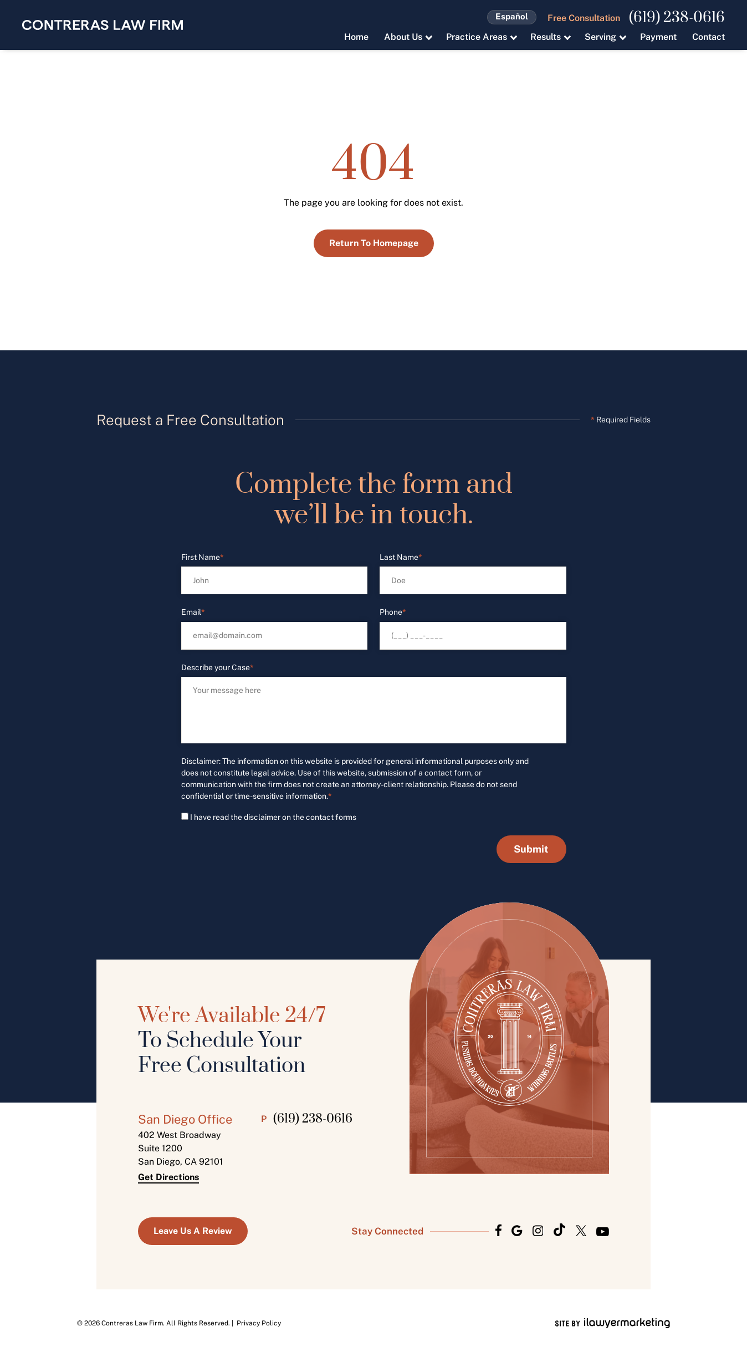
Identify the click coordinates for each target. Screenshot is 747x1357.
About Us (403, 37)
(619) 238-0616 (677, 18)
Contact (708, 37)
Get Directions (168, 1177)
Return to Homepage (373, 243)
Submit (531, 849)
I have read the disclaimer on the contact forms (273, 817)
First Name (202, 557)
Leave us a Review (193, 1231)
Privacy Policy (259, 1323)
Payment (658, 37)
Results (545, 37)
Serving (600, 37)
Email (193, 612)
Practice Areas (476, 37)
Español (511, 16)
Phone (393, 612)
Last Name (401, 557)
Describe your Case (217, 668)
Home (356, 37)
